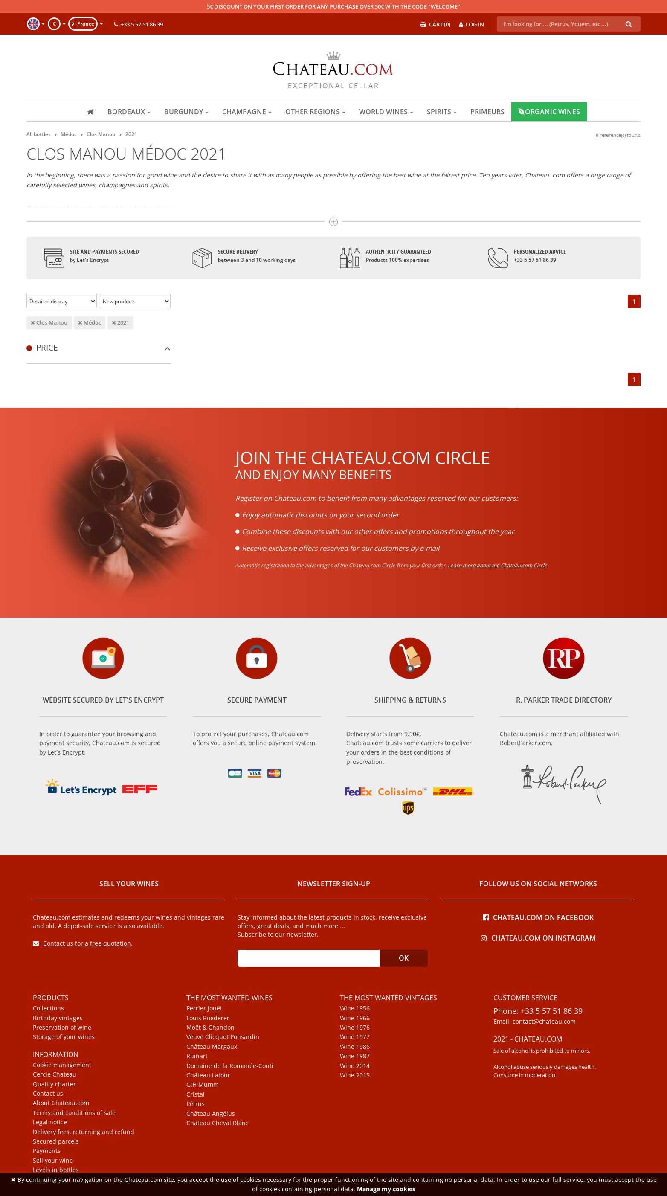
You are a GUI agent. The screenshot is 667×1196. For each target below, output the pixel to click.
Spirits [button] (442, 111)
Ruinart (197, 1056)
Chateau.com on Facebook (538, 917)
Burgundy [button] (186, 111)
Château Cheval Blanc (217, 1123)
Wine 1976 (355, 1028)
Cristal (195, 1094)
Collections (48, 1008)
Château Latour (208, 1075)
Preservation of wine (62, 1028)
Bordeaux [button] (129, 111)
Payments (47, 1151)
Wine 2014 (355, 1066)
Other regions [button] (315, 111)
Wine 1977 (355, 1037)
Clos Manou (49, 322)
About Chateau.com (61, 1103)
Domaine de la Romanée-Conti (229, 1066)
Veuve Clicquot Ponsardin (222, 1037)
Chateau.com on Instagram (538, 937)
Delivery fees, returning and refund (83, 1132)
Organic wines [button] (549, 111)
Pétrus (195, 1104)
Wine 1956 (355, 1008)
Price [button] (98, 347)
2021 (120, 322)
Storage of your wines (64, 1037)
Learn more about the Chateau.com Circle (497, 565)
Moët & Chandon (210, 1028)
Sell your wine (53, 1161)
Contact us (48, 1094)
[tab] (98, 347)
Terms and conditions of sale (74, 1113)
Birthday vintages (58, 1018)
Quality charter (54, 1084)
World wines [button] (386, 111)
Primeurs (487, 111)
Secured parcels (56, 1141)
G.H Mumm (202, 1085)
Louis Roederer (207, 1018)
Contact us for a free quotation (82, 943)
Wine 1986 (355, 1047)
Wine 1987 (355, 1056)
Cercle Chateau (54, 1074)
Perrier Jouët (204, 1008)
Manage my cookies (386, 1189)
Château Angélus (210, 1114)
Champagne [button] (247, 111)
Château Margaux (211, 1047)
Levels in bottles (56, 1170)
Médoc (89, 322)
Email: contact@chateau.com (534, 1022)
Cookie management (62, 1065)
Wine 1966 (355, 1018)
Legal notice (50, 1122)
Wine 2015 (355, 1075)
